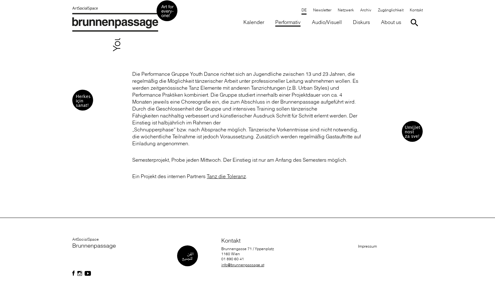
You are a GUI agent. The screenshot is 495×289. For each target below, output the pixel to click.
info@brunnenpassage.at (242, 264)
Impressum (367, 246)
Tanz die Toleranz (226, 176)
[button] (288, 23)
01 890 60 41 (232, 258)
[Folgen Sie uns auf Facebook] (73, 273)
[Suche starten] (416, 22)
